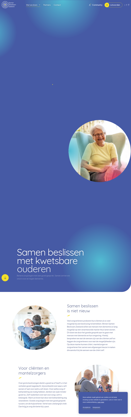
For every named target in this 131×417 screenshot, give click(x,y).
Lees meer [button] (100, 402)
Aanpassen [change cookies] (96, 407)
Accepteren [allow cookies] (87, 407)
